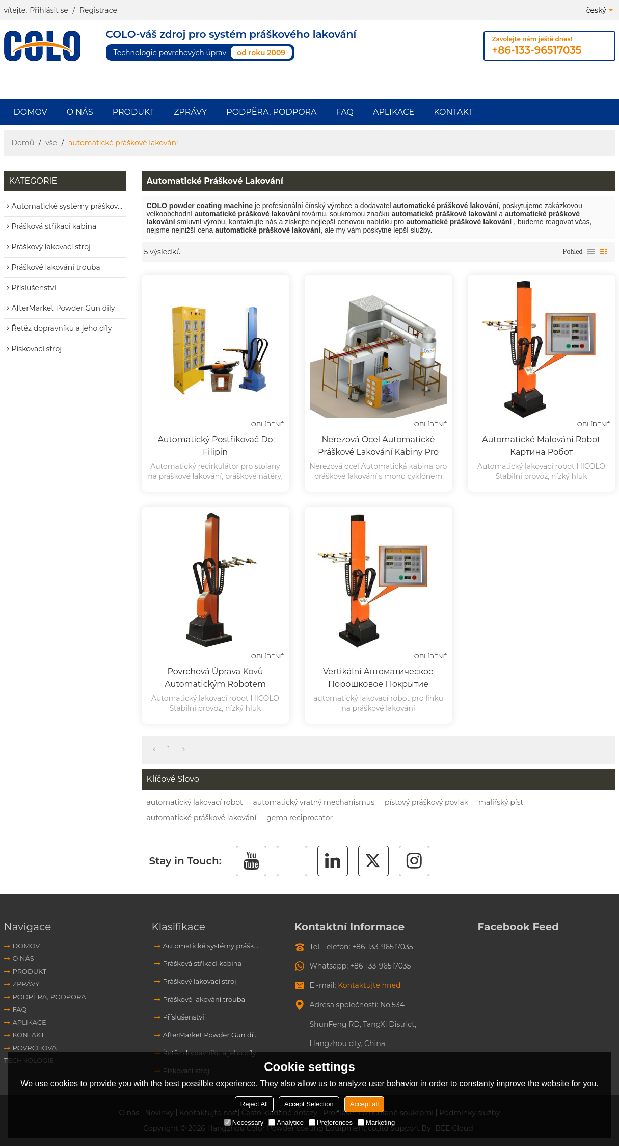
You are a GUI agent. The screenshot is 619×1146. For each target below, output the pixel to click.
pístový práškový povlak (426, 802)
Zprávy (190, 112)
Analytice (286, 1122)
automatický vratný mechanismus (313, 802)
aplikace (393, 112)
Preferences (331, 1122)
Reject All (254, 1104)
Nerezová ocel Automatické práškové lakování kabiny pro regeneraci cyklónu (378, 447)
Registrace (98, 10)
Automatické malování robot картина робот (541, 446)
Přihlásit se (49, 10)
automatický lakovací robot (195, 802)
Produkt (133, 112)
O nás (80, 112)
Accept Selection (309, 1104)
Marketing (376, 1122)
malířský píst (500, 802)
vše (51, 142)
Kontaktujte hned (369, 985)
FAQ (345, 112)
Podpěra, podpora (271, 112)
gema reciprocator (299, 817)
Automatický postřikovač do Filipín (215, 446)
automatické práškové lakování (202, 817)
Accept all (364, 1104)
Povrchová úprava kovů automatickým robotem (215, 678)
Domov (30, 112)
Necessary (243, 1122)
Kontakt (453, 112)
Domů (23, 142)
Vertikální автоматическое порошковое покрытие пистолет (378, 679)
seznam (591, 252)
